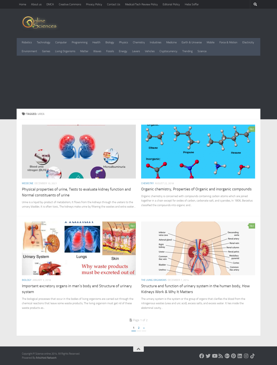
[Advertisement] (138, 82)
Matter (84, 51)
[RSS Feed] (220, 356)
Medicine (171, 42)
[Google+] (227, 356)
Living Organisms (65, 51)
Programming (79, 42)
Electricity (248, 42)
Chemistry (139, 42)
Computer (61, 42)
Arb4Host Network (46, 357)
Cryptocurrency (168, 51)
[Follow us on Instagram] (246, 356)
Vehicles (150, 51)
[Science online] (201, 356)
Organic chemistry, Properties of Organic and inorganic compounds (196, 189)
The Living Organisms (154, 280)
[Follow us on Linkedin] (239, 356)
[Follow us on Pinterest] (233, 356)
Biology (109, 42)
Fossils (110, 51)
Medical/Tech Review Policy (141, 4)
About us (36, 4)
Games (46, 51)
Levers (136, 51)
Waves (97, 51)
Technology (43, 42)
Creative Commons (70, 4)
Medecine (27, 183)
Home (22, 4)
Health (96, 42)
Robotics (27, 42)
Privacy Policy (94, 4)
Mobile (210, 42)
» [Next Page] (144, 327)
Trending (187, 51)
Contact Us (113, 4)
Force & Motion (228, 42)
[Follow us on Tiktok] (252, 356)
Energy (123, 51)
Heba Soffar (192, 4)
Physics (123, 42)
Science (202, 51)
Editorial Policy (171, 4)
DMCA (50, 4)
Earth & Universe (192, 42)
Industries (155, 42)
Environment (29, 51)
